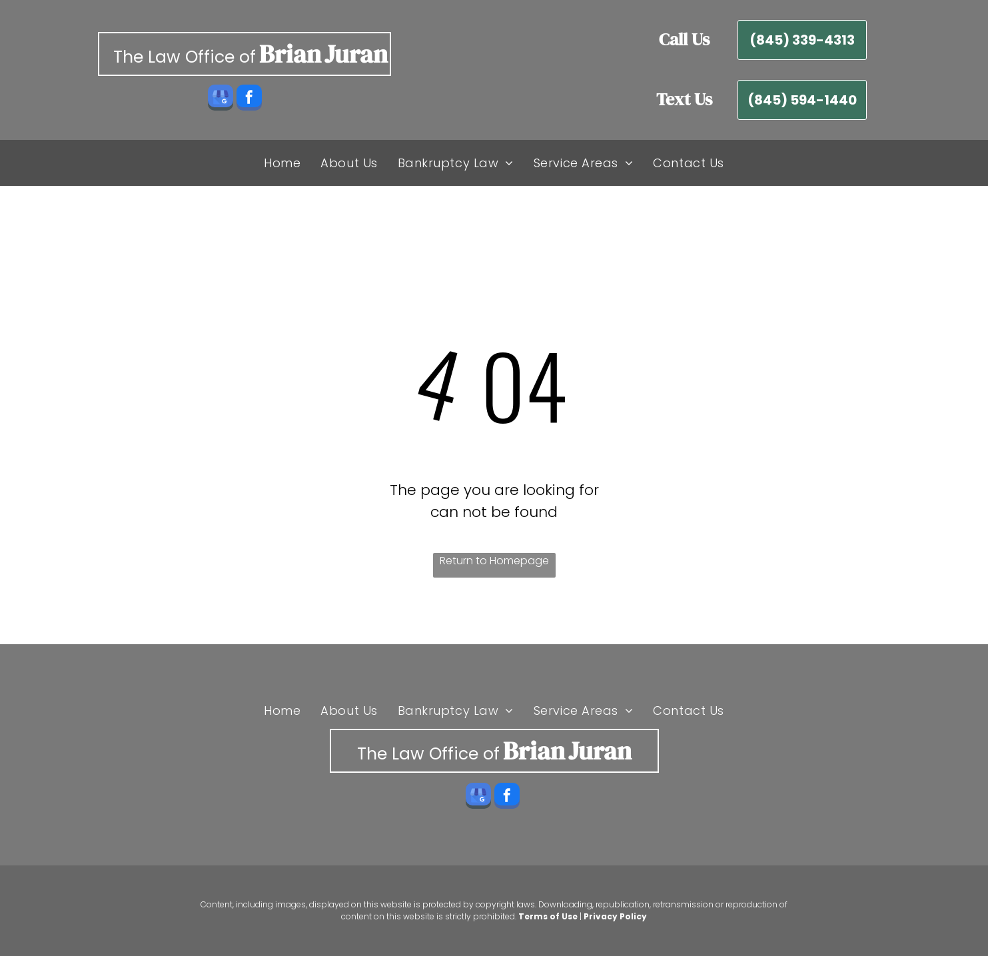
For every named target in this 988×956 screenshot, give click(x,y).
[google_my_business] (220, 99)
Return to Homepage (494, 560)
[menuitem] (282, 163)
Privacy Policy (615, 916)
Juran (356, 54)
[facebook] (249, 99)
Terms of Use (548, 916)
